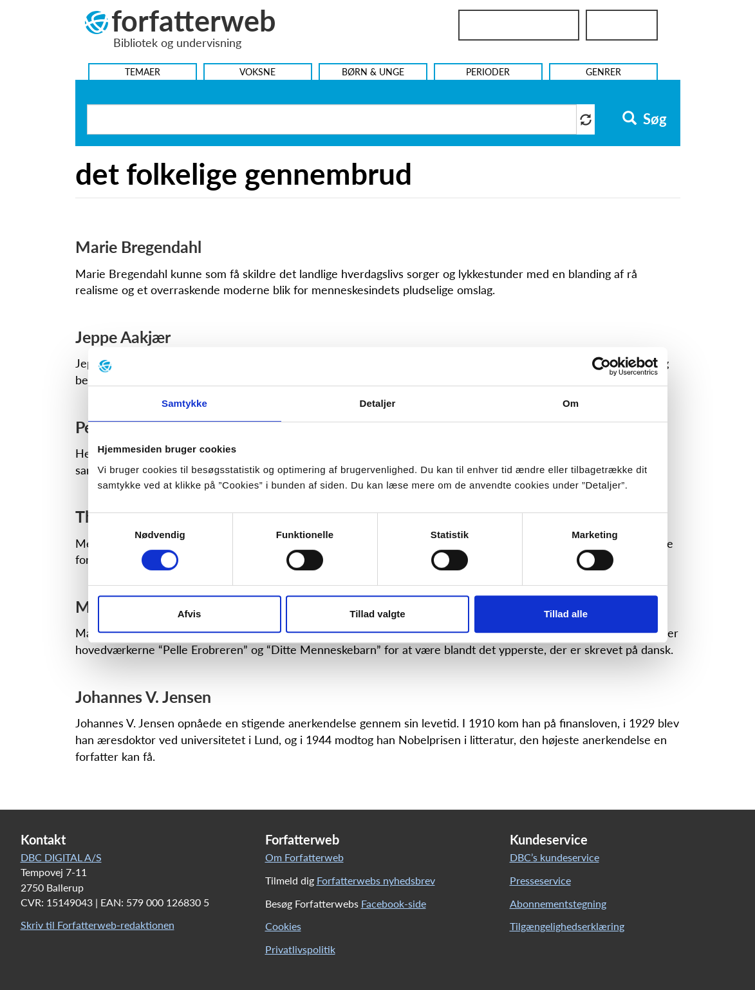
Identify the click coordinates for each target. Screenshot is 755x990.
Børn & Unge (373, 71)
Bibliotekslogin (518, 25)
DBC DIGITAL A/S (61, 857)
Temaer (142, 71)
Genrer (603, 71)
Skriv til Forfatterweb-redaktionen (97, 925)
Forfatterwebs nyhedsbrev (376, 880)
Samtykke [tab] (184, 403)
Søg (644, 119)
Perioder (488, 71)
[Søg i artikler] (332, 119)
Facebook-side (393, 903)
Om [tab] (571, 403)
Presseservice (540, 880)
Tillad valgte (377, 613)
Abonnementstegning (558, 903)
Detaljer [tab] (378, 403)
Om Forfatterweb (304, 857)
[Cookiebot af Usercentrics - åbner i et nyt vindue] (601, 366)
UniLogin (622, 25)
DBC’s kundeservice (554, 857)
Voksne (257, 71)
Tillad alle (566, 613)
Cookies (283, 926)
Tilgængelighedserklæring (567, 926)
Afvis (189, 613)
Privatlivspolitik (300, 949)
